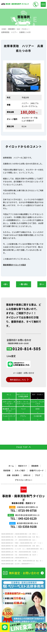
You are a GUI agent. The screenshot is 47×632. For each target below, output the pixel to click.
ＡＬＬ (9, 394)
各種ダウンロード (37, 470)
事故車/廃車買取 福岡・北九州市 (10, 564)
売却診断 (6, 470)
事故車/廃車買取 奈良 (21, 558)
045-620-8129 (27, 518)
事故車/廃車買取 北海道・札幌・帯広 (28, 537)
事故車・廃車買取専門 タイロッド (23, 499)
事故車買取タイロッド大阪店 (14, 265)
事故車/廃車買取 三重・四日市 (27, 555)
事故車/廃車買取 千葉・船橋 (9, 546)
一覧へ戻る (23, 284)
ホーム (11, 466)
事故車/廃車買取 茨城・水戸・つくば (30, 543)
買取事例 (34, 466)
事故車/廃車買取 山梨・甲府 (9, 552)
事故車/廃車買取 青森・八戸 (9, 540)
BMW (37, 409)
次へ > (41, 284)
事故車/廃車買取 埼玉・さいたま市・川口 (13, 549)
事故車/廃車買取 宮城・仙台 (27, 540)
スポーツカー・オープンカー (9, 403)
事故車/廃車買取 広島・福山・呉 (32, 561)
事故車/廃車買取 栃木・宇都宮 (9, 543)
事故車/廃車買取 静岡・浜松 (34, 549)
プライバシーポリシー (23, 480)
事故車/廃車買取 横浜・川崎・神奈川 (25, 534)
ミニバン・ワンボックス (37, 403)
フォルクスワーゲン (9, 417)
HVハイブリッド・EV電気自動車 (23, 395)
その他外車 (37, 416)
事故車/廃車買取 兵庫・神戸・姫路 (11, 561)
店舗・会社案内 (13, 475)
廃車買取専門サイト (27, 564)
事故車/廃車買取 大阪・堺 (8, 537)
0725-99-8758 (27, 510)
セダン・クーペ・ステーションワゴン (23, 403)
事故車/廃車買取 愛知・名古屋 (27, 552)
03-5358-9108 (27, 526)
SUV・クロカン (37, 394)
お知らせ (26, 475)
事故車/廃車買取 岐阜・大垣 (9, 555)
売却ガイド (22, 466)
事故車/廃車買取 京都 (7, 558)
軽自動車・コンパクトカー (9, 410)
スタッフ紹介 (20, 470)
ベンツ (23, 409)
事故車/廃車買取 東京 (7, 534)
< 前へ (5, 284)
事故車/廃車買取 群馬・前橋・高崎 (29, 546)
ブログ (37, 475)
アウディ (23, 416)
